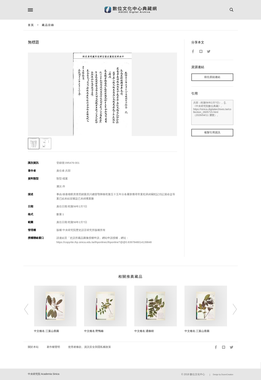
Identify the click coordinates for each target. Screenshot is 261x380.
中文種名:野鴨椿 (94, 330)
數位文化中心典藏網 (130, 9)
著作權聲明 (53, 346)
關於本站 (33, 346)
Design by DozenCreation (223, 375)
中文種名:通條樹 (144, 330)
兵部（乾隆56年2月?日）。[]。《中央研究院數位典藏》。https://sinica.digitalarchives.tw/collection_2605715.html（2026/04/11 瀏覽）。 (212, 112)
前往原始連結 (212, 77)
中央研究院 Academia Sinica (43, 374)
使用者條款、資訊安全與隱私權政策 (89, 346)
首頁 (31, 24)
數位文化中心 (197, 374)
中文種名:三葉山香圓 (46, 330)
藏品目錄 (48, 24)
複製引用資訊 (212, 132)
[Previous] (29, 309)
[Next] (231, 309)
